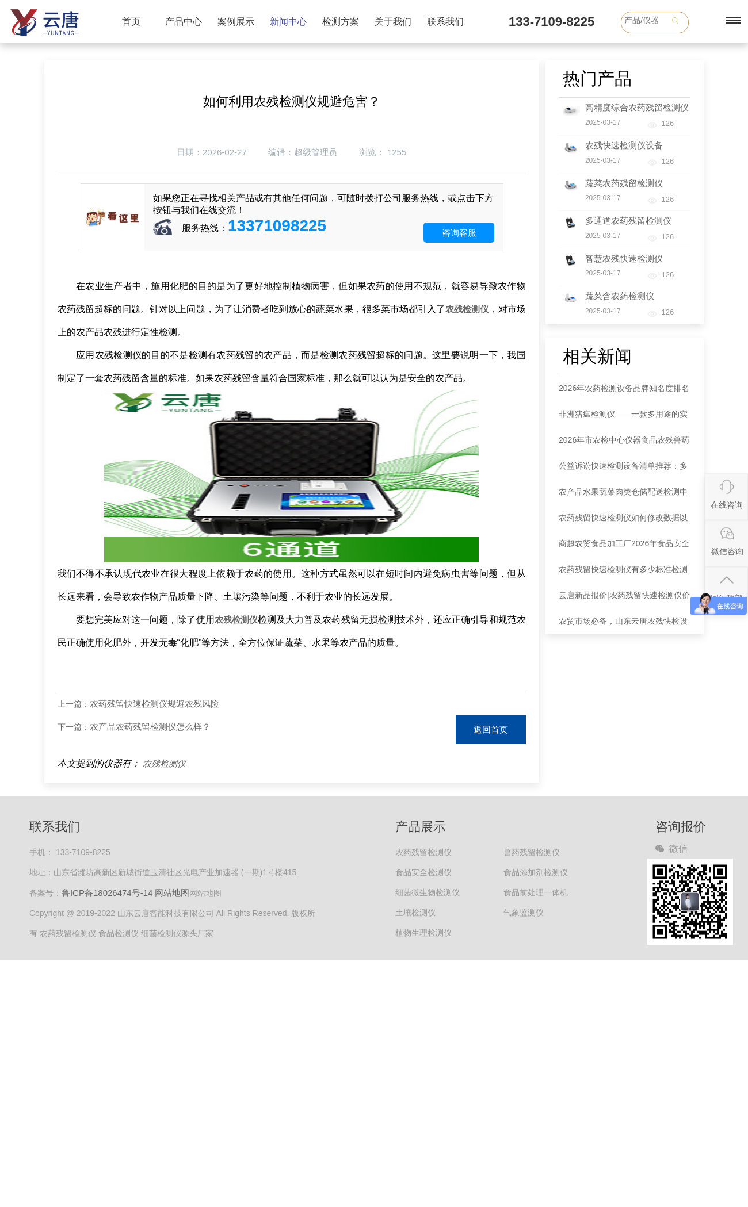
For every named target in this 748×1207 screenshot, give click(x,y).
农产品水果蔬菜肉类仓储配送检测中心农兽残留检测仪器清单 (623, 496)
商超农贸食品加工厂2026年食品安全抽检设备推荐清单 (624, 548)
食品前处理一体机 (535, 892)
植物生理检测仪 (423, 932)
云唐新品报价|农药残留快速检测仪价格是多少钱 (624, 599)
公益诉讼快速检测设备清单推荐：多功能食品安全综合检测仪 (623, 470)
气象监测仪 (523, 912)
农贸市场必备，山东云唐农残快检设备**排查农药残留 (623, 625)
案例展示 (235, 21)
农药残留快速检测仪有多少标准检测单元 (623, 574)
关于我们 (393, 21)
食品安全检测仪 (423, 872)
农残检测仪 (164, 763)
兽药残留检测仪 (531, 852)
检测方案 (340, 21)
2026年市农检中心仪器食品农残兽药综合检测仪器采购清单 (624, 444)
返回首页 (491, 729)
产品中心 (183, 21)
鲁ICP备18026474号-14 (107, 893)
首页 (131, 21)
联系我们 (445, 21)
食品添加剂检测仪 (535, 872)
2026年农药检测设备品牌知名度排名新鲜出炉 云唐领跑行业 (624, 392)
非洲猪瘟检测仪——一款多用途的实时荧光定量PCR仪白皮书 (623, 418)
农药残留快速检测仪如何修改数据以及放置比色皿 (623, 522)
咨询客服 (459, 232)
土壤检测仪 (415, 912)
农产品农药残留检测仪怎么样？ (150, 726)
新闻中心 (288, 21)
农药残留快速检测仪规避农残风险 (154, 703)
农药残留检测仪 (423, 852)
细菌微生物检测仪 (427, 892)
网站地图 (172, 893)
